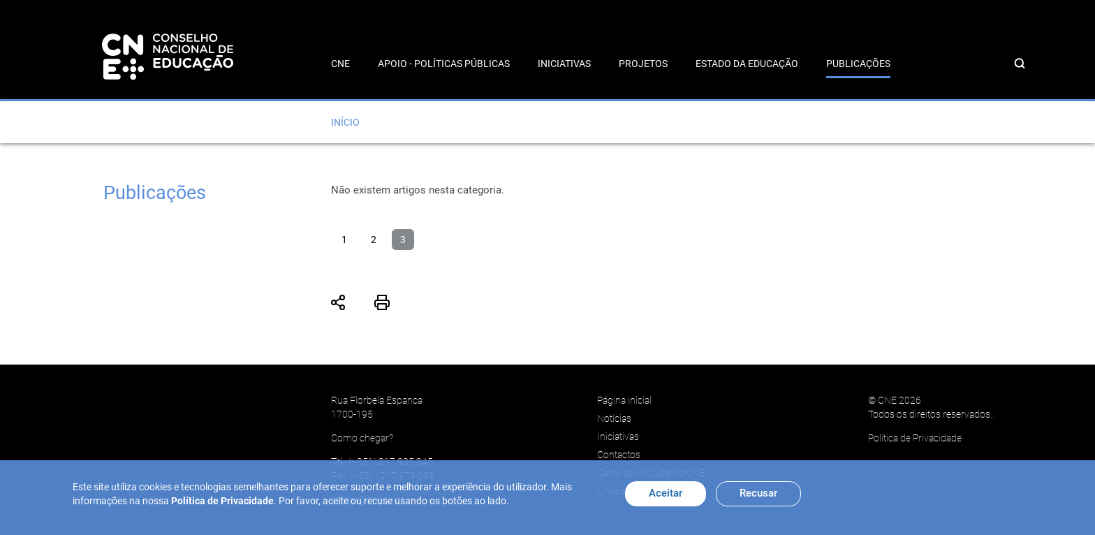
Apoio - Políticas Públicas (444, 63)
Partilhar (338, 302)
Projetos (643, 63)
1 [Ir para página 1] (344, 239)
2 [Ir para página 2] (373, 239)
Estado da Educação (747, 63)
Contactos (618, 454)
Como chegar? (362, 438)
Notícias (614, 418)
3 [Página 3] (403, 239)
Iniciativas (564, 63)
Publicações (858, 63)
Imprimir (382, 302)
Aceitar (665, 493)
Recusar (758, 493)
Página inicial (624, 400)
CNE (340, 63)
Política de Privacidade (915, 438)
